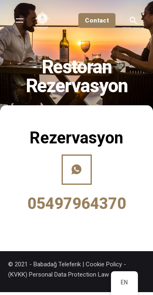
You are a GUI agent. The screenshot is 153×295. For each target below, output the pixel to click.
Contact (97, 20)
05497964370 (76, 204)
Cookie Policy (104, 264)
